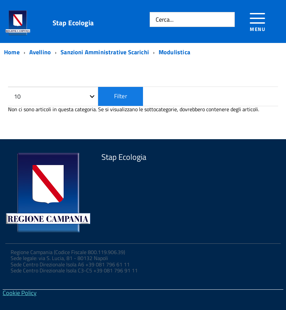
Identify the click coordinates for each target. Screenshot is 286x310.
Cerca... (165, 19)
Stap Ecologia (73, 22)
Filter (120, 96)
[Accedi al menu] (257, 21)
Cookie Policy (20, 292)
